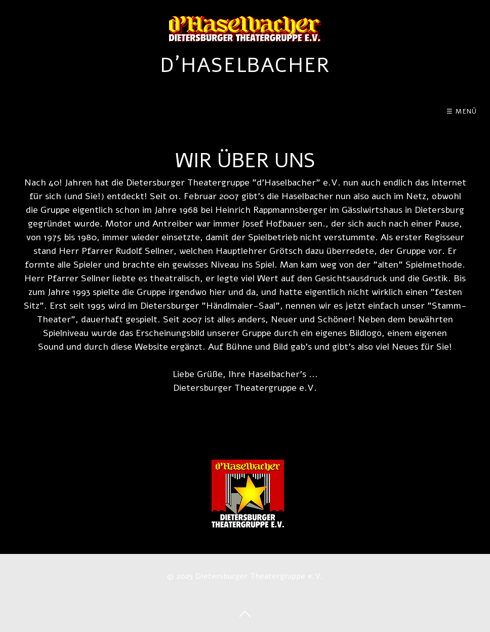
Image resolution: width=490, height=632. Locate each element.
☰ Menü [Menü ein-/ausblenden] (461, 111)
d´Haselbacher (245, 65)
